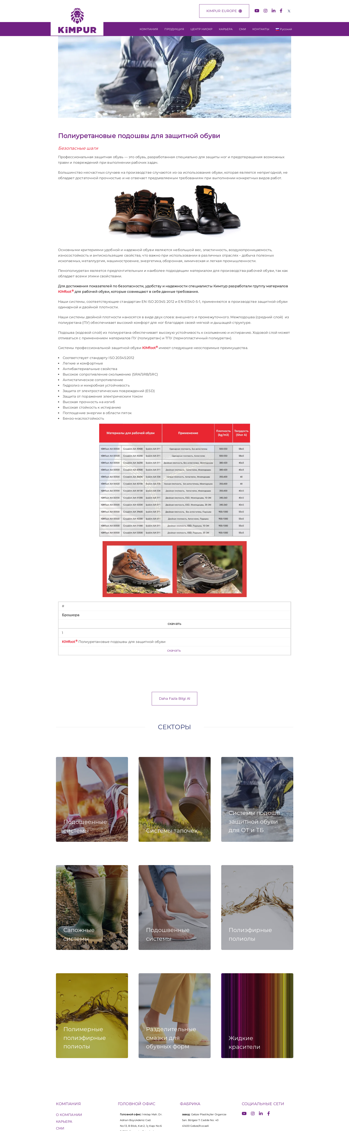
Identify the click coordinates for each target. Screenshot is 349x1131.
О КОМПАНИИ (69, 1115)
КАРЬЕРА (64, 1122)
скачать (174, 650)
